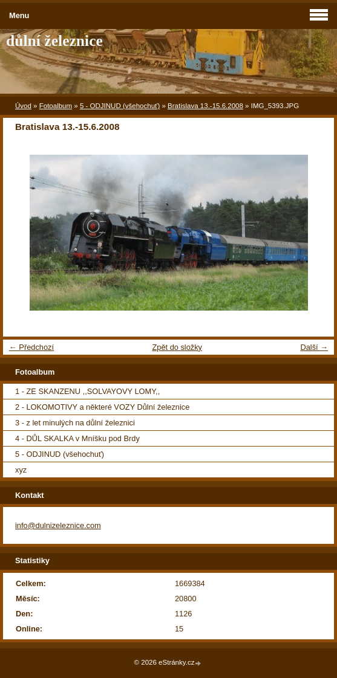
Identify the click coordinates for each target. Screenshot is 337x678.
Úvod (23, 105)
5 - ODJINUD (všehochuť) (120, 105)
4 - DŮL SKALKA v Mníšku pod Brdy (77, 438)
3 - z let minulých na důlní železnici (75, 422)
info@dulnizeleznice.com (58, 525)
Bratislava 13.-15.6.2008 (205, 105)
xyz (21, 469)
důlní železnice (54, 41)
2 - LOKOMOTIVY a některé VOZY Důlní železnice (102, 407)
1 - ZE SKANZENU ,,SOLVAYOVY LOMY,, (87, 391)
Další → (314, 347)
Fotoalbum (55, 105)
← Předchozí (31, 347)
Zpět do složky (177, 347)
